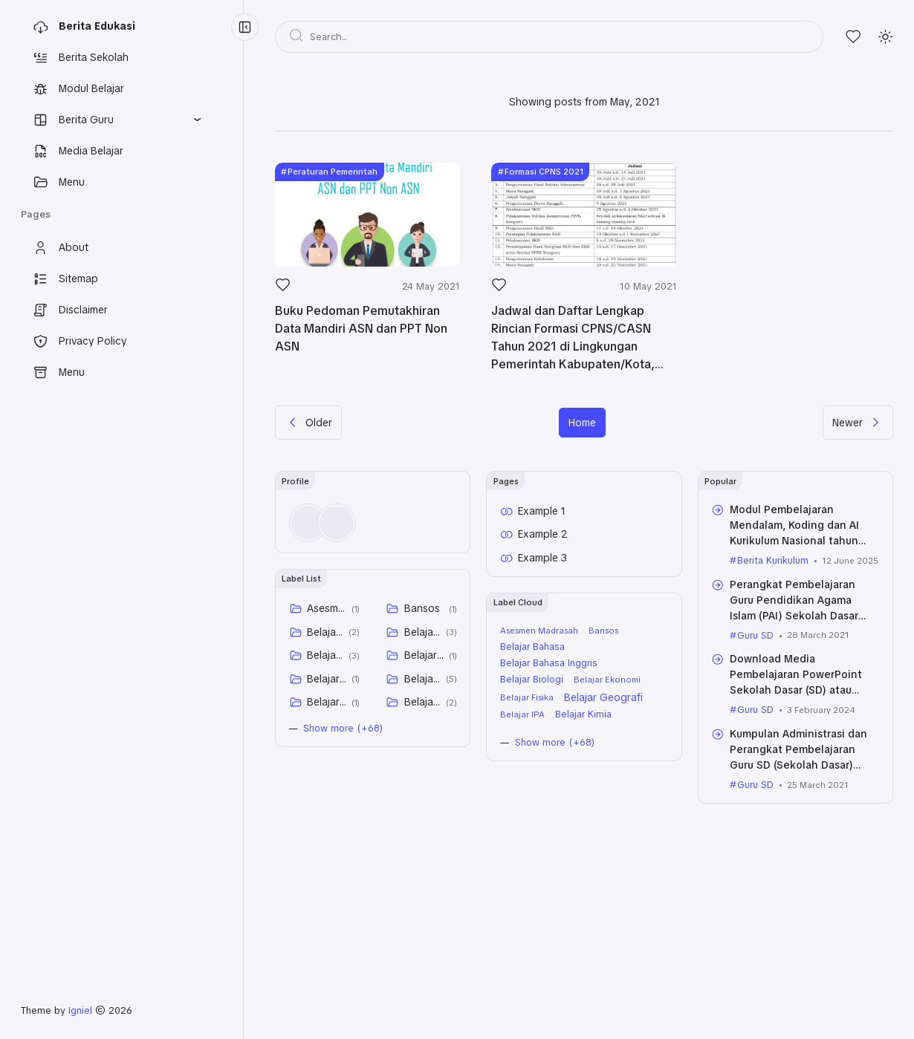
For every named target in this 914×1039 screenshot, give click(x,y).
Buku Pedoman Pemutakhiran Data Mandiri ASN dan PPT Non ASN (361, 328)
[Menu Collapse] (245, 27)
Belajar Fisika (326, 678)
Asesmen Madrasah (326, 608)
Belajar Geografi (422, 678)
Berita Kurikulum (772, 560)
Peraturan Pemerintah (332, 171)
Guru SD (755, 635)
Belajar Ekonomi (424, 655)
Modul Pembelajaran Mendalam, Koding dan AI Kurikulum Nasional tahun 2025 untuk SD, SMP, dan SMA (794, 541)
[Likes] (853, 36)
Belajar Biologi (325, 655)
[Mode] (885, 37)
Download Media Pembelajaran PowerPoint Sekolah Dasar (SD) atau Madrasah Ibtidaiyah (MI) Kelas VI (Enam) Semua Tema (802, 690)
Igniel (80, 1010)
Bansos (422, 608)
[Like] (283, 289)
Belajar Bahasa (325, 632)
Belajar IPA (326, 702)
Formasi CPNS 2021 (544, 171)
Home (582, 422)
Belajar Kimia (422, 702)
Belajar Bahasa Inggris (422, 632)
